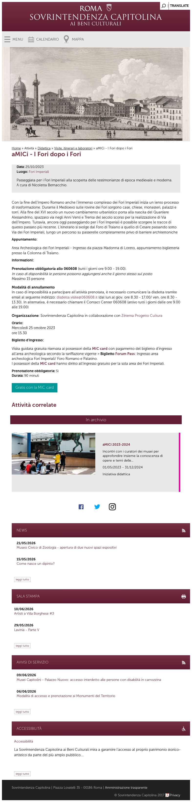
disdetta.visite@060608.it (77, 297)
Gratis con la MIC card (34, 387)
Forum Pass (125, 354)
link (176, 487)
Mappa (78, 39)
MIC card (99, 348)
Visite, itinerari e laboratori (73, 148)
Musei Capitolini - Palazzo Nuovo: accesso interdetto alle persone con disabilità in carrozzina (89, 680)
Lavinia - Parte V (26, 630)
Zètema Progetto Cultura (141, 315)
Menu (17, 39)
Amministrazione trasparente (126, 787)
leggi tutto (22, 579)
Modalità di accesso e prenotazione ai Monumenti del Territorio (66, 696)
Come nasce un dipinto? (36, 564)
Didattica (44, 148)
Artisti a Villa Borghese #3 (34, 613)
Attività (29, 148)
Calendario (47, 39)
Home (16, 148)
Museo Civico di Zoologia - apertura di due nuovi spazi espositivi (67, 547)
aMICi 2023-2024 (116, 445)
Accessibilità (23, 741)
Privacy (175, 795)
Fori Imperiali (39, 172)
